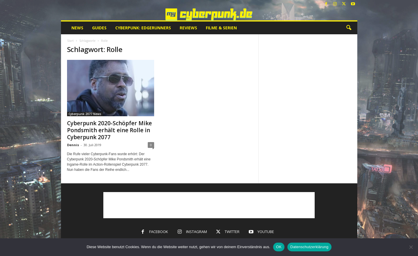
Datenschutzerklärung (309, 247)
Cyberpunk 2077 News (85, 114)
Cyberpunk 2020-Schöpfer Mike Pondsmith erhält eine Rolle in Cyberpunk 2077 (109, 130)
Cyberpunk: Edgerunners (143, 28)
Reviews (188, 28)
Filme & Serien (221, 28)
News (77, 28)
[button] (348, 28)
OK (279, 247)
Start (70, 41)
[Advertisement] (209, 205)
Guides (99, 28)
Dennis (73, 145)
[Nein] (411, 247)
